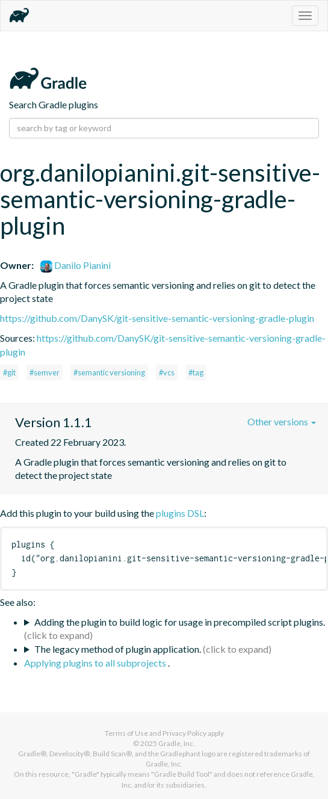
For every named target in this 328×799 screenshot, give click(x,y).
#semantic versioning (109, 372)
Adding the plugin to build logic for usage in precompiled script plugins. (179, 622)
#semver (44, 372)
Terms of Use (126, 733)
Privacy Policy (184, 733)
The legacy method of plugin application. (117, 649)
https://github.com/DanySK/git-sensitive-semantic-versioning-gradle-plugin (157, 318)
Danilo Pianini (75, 265)
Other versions (281, 421)
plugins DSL (180, 513)
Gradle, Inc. (176, 743)
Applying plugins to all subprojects (96, 662)
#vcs (167, 372)
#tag (195, 372)
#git (9, 372)
